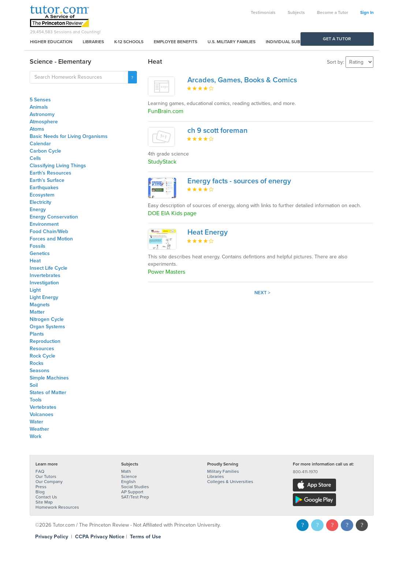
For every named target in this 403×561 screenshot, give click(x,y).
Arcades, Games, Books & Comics (242, 80)
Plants (37, 334)
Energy (38, 209)
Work (35, 436)
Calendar (40, 144)
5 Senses (40, 100)
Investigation (44, 283)
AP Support (132, 491)
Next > (262, 293)
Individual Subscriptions (295, 41)
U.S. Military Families (231, 41)
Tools (36, 400)
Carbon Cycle (45, 151)
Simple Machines (49, 378)
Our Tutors (46, 476)
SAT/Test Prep (135, 497)
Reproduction (45, 341)
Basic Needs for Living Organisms (69, 136)
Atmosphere (44, 122)
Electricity (40, 202)
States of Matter (48, 392)
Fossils (37, 246)
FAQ (40, 471)
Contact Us (46, 497)
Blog (40, 491)
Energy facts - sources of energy (239, 181)
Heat (35, 261)
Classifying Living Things (58, 165)
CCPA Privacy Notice (99, 537)
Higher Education (51, 41)
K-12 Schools (128, 41)
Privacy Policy (51, 537)
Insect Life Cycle (48, 268)
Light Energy (44, 297)
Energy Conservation (54, 217)
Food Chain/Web (49, 231)
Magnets (40, 305)
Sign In (367, 12)
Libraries (93, 41)
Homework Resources (57, 507)
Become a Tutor (332, 12)
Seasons (39, 370)
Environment (44, 224)
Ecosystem (42, 195)
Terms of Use (145, 537)
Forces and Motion (51, 239)
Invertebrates (45, 275)
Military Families (223, 471)
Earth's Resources (50, 173)
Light (35, 290)
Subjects (296, 12)
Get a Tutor (337, 38)
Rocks (37, 363)
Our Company (49, 481)
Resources (42, 348)
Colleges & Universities (230, 481)
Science (129, 476)
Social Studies (135, 486)
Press (41, 486)
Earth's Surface (47, 180)
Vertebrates (43, 407)
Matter (37, 312)
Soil (34, 385)
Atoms (37, 129)
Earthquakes (44, 187)
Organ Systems (47, 326)
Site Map (44, 502)
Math (126, 471)
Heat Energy (207, 232)
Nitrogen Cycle (47, 319)
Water (36, 422)
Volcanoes (41, 414)
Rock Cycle (42, 356)
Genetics (40, 253)
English (128, 481)
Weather (39, 429)
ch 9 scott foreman (217, 130)
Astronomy (42, 114)
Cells (35, 158)
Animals (39, 107)
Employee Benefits (175, 41)
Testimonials (263, 12)
